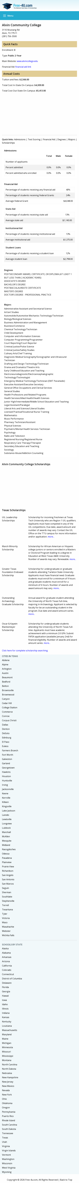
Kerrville (6, 797)
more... (51, 536)
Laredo (5, 814)
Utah (4, 1141)
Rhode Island (8, 1120)
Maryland (6, 1034)
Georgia (6, 991)
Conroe (5, 716)
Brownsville (8, 690)
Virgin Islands (9, 1150)
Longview (7, 823)
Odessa (5, 853)
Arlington (6, 668)
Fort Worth (7, 754)
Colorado (6, 969)
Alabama (6, 952)
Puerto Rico (8, 1116)
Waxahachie (8, 926)
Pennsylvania (8, 1111)
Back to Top (66, 1179)
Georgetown (8, 767)
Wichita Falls (8, 935)
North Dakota (9, 1068)
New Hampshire (10, 1077)
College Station (9, 707)
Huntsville (7, 780)
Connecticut (8, 974)
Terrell (5, 905)
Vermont (6, 1154)
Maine (5, 1038)
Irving (5, 784)
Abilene (5, 660)
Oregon (6, 1107)
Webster (6, 931)
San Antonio (8, 879)
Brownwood (8, 694)
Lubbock (6, 827)
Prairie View (8, 866)
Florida (5, 987)
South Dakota (9, 1129)
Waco (4, 922)
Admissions (20, 139)
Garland (6, 763)
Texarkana (7, 909)
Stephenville (8, 900)
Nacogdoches (9, 849)
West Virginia (8, 1167)
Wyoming (6, 1172)
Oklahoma (7, 1103)
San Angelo (7, 875)
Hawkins (6, 771)
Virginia (6, 1146)
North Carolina (9, 1064)
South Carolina (9, 1124)
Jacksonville (8, 789)
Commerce (7, 711)
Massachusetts (9, 1030)
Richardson (7, 870)
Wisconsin (7, 1163)
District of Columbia (12, 978)
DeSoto (5, 733)
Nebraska (7, 1073)
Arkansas (6, 957)
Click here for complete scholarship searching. (25, 650)
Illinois (5, 1008)
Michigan (6, 1043)
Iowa (4, 1000)
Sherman (6, 892)
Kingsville (6, 806)
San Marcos (8, 883)
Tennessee (7, 1133)
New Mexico (8, 1086)
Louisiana (7, 1025)
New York (7, 1094)
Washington (8, 1159)
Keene (5, 793)
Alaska (5, 948)
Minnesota (7, 1047)
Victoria (6, 918)
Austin (5, 673)
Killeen (5, 802)
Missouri (6, 1051)
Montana (6, 1060)
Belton (5, 686)
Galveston (7, 759)
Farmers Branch (10, 750)
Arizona (6, 961)
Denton (6, 729)
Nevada (6, 1090)
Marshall (6, 832)
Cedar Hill (7, 703)
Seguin (5, 888)
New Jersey (7, 1081)
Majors (71, 139)
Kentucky (6, 1021)
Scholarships (8, 142)
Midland (6, 845)
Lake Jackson (8, 810)
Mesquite (6, 840)
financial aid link (23, 66)
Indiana (5, 1012)
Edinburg (6, 737)
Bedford (6, 681)
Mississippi (7, 1055)
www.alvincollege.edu (27, 61)
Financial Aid (49, 139)
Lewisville (6, 819)
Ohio (4, 1098)
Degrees (61, 139)
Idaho (5, 1004)
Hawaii (5, 995)
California (7, 965)
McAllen (6, 836)
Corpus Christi (9, 720)
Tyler (4, 913)
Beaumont (7, 677)
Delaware (6, 982)
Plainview (6, 862)
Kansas (5, 1017)
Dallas (5, 724)
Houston (6, 776)
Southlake (7, 896)
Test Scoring (34, 139)
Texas (5, 1137)
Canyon (6, 698)
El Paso (5, 741)
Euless (5, 746)
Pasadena (7, 857)
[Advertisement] (39, 113)
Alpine (5, 664)
